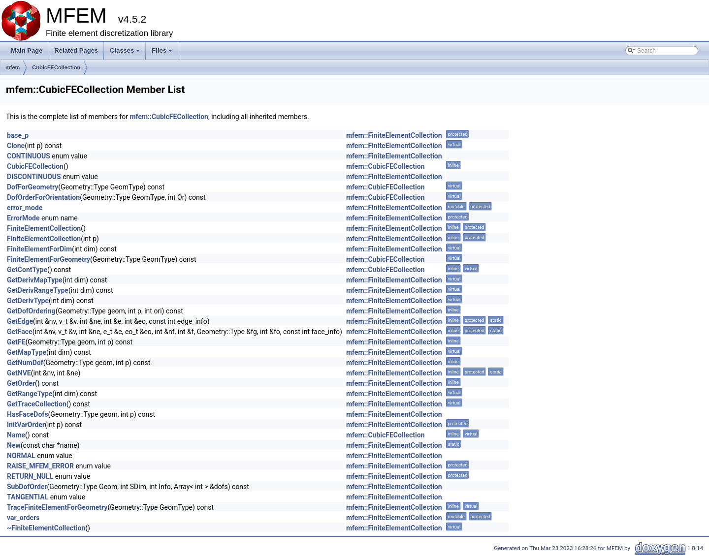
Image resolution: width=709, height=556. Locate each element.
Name (16, 435)
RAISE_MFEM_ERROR (40, 466)
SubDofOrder (27, 487)
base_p (18, 135)
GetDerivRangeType (37, 290)
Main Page (26, 50)
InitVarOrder (26, 425)
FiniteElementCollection (44, 228)
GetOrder (21, 383)
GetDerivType (28, 301)
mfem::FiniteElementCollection (394, 135)
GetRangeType (29, 394)
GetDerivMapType (35, 280)
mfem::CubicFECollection (168, 117)
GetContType (27, 270)
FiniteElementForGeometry (48, 259)
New (14, 445)
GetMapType (26, 352)
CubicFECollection (56, 67)
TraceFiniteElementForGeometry (57, 507)
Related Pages (76, 50)
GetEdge (20, 321)
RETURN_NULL (30, 476)
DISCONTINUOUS (34, 177)
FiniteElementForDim (39, 249)
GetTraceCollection (36, 404)
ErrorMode (23, 218)
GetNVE (19, 373)
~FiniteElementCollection (46, 528)
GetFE (16, 342)
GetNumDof (25, 363)
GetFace (19, 332)
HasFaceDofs (27, 414)
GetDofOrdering (31, 311)
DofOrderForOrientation (43, 197)
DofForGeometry (32, 187)
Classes (125, 53)
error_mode (24, 208)
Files (163, 53)
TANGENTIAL (27, 497)
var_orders (23, 518)
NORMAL (21, 456)
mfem (12, 67)
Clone (16, 146)
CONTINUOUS (28, 156)
